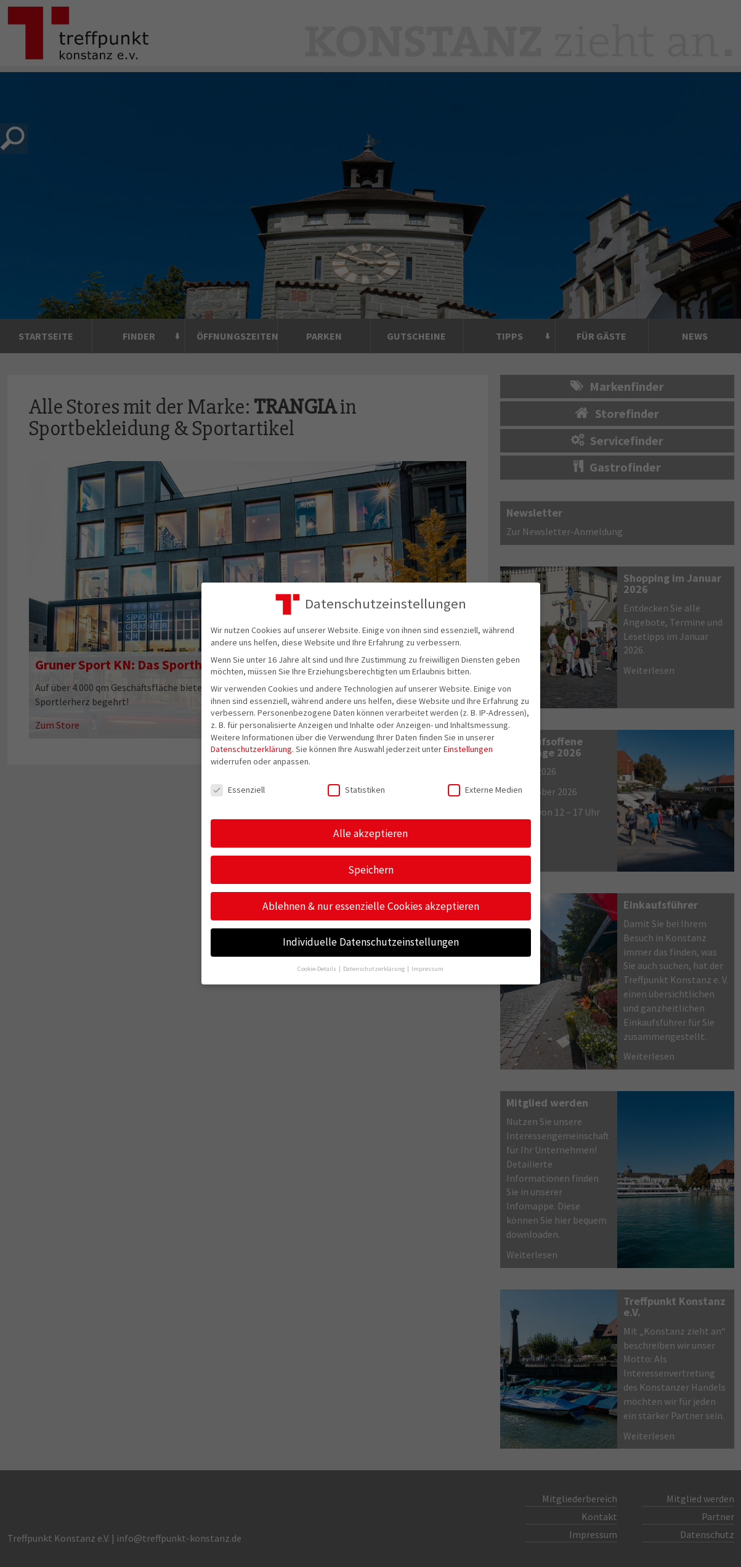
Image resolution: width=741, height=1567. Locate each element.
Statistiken (356, 790)
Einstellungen (468, 749)
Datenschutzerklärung (251, 749)
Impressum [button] (427, 969)
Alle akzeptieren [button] (370, 833)
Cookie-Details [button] (318, 969)
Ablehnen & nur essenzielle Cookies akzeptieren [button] (370, 906)
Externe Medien (485, 790)
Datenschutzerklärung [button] (374, 969)
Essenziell (238, 790)
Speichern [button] (371, 870)
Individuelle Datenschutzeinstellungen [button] (371, 942)
